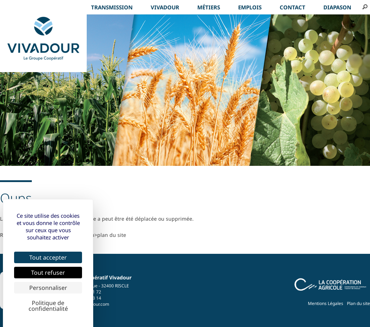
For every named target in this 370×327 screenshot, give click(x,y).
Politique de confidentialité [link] (48, 306)
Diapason (337, 7)
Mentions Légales (325, 303)
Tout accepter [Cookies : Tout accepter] (48, 257)
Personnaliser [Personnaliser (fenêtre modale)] (48, 288)
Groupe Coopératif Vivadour (96, 277)
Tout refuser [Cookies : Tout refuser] (48, 273)
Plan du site (358, 303)
